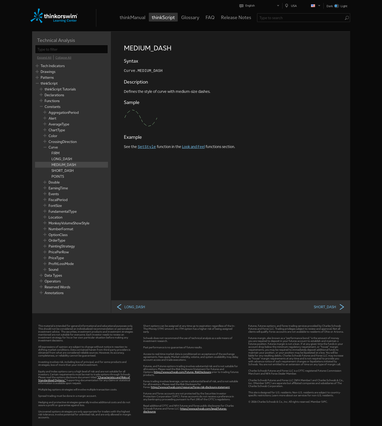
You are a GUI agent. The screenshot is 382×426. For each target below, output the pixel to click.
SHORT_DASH (329, 306)
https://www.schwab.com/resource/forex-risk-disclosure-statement (190, 387)
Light (344, 6)
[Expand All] (44, 57)
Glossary (190, 17)
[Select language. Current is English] (260, 5)
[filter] (71, 49)
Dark (330, 6)
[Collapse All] (63, 57)
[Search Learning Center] (301, 17)
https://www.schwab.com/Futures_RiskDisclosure (182, 371)
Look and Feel (193, 146)
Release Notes (236, 17)
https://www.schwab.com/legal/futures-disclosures (185, 410)
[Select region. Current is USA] (303, 5)
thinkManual (132, 17)
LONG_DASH (130, 306)
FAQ (210, 17)
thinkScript (163, 17)
